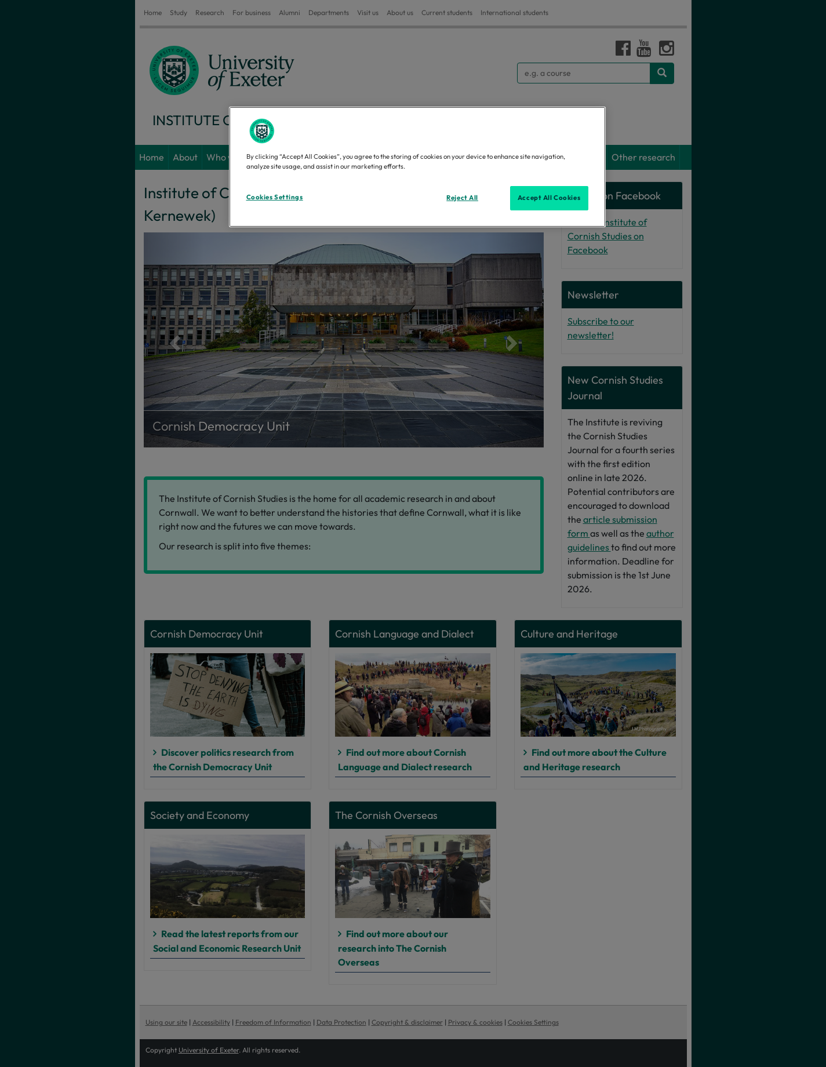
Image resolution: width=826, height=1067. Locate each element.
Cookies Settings (274, 197)
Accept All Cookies (549, 198)
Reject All (462, 198)
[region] (417, 167)
